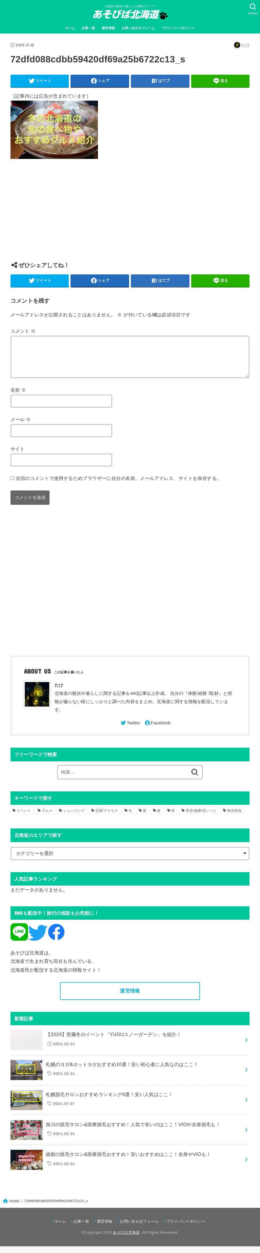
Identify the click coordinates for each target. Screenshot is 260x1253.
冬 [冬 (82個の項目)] (130, 818)
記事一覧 (88, 28)
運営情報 (108, 28)
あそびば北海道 (126, 1239)
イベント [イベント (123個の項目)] (24, 818)
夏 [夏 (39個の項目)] (144, 818)
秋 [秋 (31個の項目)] (173, 818)
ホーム (70, 28)
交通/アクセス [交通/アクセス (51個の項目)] (106, 818)
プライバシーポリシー (178, 28)
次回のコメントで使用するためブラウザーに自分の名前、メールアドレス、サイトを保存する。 (119, 485)
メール (20, 426)
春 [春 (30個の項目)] (159, 818)
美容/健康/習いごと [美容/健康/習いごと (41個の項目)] (201, 818)
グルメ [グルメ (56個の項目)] (47, 818)
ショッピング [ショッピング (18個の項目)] (74, 818)
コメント (23, 331)
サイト (17, 455)
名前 (18, 396)
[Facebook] (157, 730)
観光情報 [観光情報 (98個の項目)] (234, 818)
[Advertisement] (129, 214)
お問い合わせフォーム (138, 28)
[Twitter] (130, 730)
